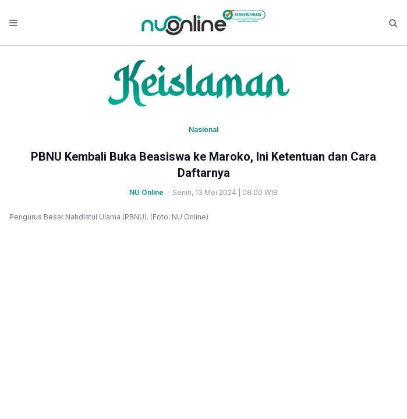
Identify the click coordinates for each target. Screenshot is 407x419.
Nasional (203, 129)
